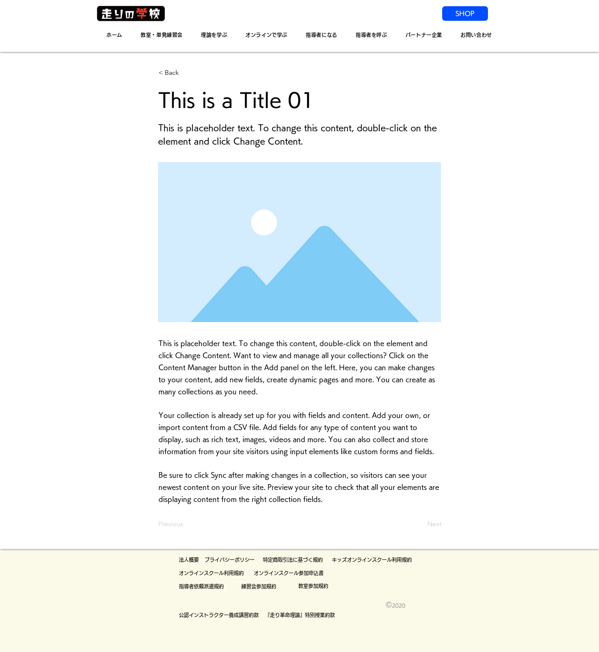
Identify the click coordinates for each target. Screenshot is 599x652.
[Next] (420, 524)
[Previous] (185, 524)
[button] (185, 72)
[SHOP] (465, 13)
